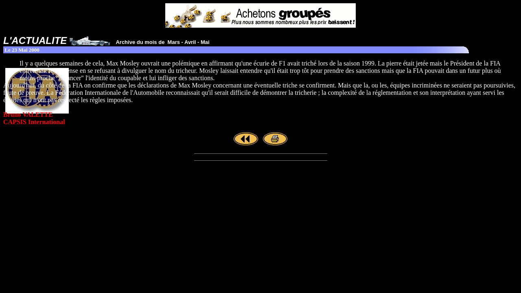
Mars (174, 42)
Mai (205, 42)
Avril (190, 42)
